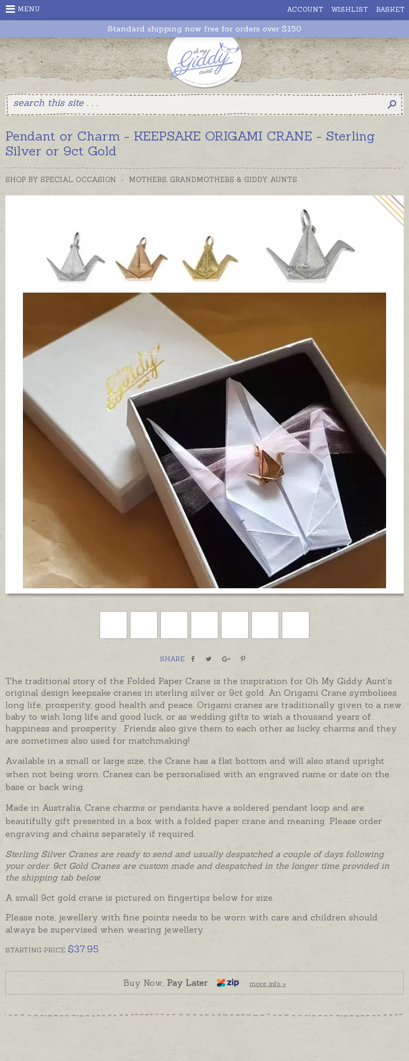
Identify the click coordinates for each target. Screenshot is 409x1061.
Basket (390, 9)
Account (305, 9)
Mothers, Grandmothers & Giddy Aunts (213, 179)
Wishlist (349, 9)
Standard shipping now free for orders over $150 (204, 29)
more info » (268, 984)
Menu (23, 9)
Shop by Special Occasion (60, 179)
